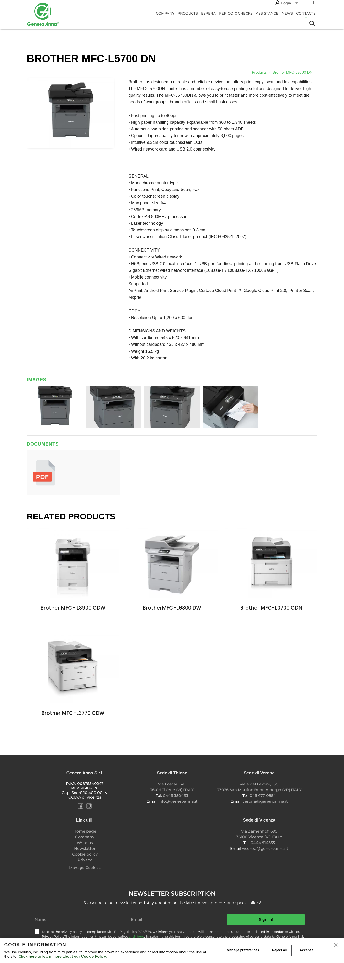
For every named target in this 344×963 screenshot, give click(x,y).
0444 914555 (263, 842)
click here (136, 936)
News (287, 13)
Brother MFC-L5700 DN (292, 72)
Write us (85, 842)
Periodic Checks (236, 13)
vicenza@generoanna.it (265, 848)
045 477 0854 (263, 795)
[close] (336, 945)
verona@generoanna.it (265, 801)
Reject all (279, 950)
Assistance (267, 13)
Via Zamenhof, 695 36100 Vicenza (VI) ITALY (259, 834)
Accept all (307, 950)
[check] (37, 931)
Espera (208, 13)
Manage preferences (243, 950)
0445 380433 (175, 795)
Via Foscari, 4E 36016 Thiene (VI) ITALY (172, 787)
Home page (84, 831)
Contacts (306, 13)
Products (188, 13)
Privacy (85, 860)
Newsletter (85, 848)
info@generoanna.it (178, 801)
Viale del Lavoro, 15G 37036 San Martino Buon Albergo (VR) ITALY (259, 787)
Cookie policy (85, 854)
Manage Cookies (85, 867)
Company (165, 13)
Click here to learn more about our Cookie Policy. (62, 956)
